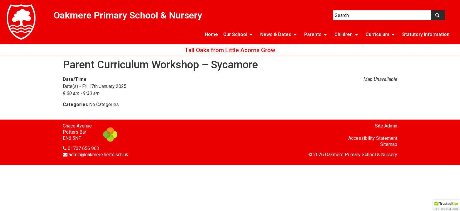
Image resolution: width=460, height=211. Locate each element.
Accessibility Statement (372, 138)
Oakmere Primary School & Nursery (128, 15)
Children (347, 34)
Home (211, 34)
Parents (316, 34)
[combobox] (382, 15)
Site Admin (386, 126)
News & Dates (279, 34)
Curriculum (381, 34)
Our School (239, 34)
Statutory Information (425, 34)
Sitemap (388, 144)
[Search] (438, 15)
